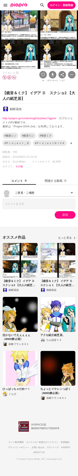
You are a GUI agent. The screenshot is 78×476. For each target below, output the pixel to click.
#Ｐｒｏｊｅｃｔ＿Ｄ (17, 143)
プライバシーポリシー (18, 447)
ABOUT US (39, 452)
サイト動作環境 (16, 442)
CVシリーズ (53, 447)
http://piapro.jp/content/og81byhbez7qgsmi (29, 118)
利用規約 (65, 442)
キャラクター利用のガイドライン (42, 442)
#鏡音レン (10, 135)
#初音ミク (45, 135)
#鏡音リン (28, 135)
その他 (19, 166)
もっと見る (67, 237)
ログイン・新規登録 (61, 5)
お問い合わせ (38, 447)
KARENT (65, 447)
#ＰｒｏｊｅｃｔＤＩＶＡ (50, 143)
